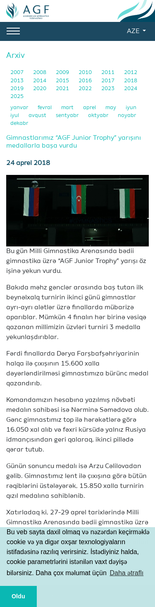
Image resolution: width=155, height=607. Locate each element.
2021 (63, 88)
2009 (63, 72)
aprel (90, 107)
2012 (130, 72)
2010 (86, 72)
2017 (108, 81)
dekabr (19, 123)
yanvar (19, 107)
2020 (40, 88)
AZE (134, 31)
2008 (40, 72)
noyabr (127, 115)
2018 (130, 81)
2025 (17, 96)
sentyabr (68, 115)
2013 (17, 81)
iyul (15, 115)
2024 (130, 88)
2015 (63, 81)
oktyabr (99, 115)
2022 (86, 88)
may (111, 107)
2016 (86, 81)
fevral (45, 107)
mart (68, 107)
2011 (108, 72)
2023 (108, 88)
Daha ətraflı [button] (126, 572)
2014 (40, 81)
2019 (17, 88)
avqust (38, 115)
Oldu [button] (18, 596)
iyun (131, 107)
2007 (17, 72)
